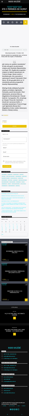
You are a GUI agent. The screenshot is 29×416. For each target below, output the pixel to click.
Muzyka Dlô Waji (23, 180)
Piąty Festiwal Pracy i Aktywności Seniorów (15, 314)
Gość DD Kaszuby (10, 176)
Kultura (10, 180)
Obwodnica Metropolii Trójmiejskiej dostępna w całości (12, 195)
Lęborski (15, 180)
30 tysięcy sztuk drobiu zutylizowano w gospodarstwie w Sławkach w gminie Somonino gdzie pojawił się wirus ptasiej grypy (13, 204)
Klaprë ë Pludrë (5, 178)
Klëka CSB (20, 178)
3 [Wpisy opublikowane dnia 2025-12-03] (9, 224)
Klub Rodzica (14, 178)
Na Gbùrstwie (5, 181)
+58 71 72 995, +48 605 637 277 (10, 365)
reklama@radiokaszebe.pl (9, 367)
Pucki (23, 181)
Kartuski (24, 176)
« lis (2, 234)
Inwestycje (4, 264)
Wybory (19, 7)
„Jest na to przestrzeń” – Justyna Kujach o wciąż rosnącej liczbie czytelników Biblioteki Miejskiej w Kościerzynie (13, 208)
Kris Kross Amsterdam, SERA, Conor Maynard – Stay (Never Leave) (15, 330)
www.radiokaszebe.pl (8, 377)
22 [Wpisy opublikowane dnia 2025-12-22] (2, 229)
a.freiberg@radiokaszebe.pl (10, 381)
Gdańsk (21, 174)
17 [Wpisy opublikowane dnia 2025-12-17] (9, 228)
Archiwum (14, 126)
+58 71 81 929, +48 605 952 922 (10, 354)
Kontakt (23, 406)
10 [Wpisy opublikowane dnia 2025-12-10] (9, 226)
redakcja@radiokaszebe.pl (9, 356)
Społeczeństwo (15, 183)
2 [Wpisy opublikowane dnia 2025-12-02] (5, 224)
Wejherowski (12, 185)
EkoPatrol (16, 174)
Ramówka (4, 406)
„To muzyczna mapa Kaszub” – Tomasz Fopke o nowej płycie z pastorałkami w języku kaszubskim (13, 211)
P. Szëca (12, 14)
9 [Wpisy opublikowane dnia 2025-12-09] (5, 226)
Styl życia (23, 183)
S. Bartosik (4, 299)
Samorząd (4, 183)
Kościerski (4, 180)
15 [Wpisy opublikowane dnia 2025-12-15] (2, 228)
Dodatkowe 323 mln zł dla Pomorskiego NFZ (10, 201)
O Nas (19, 406)
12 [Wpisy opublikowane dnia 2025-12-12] (17, 226)
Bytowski (4, 174)
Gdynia (3, 176)
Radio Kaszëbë (15, 1)
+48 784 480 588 (7, 379)
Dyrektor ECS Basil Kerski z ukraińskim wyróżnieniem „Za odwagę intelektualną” (13, 198)
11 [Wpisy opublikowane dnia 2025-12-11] (13, 226)
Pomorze (6, 115)
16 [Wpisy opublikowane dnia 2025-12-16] (5, 228)
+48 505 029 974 (7, 390)
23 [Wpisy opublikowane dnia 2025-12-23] (5, 229)
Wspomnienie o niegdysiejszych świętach (9, 193)
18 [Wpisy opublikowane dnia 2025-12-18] (13, 228)
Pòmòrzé (15, 7)
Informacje (18, 176)
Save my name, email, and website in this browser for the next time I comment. (15, 161)
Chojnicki (10, 174)
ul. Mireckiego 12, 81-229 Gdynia (10, 358)
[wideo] (17, 185)
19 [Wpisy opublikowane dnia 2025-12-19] (17, 228)
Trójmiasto (4, 185)
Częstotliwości (12, 406)
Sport (9, 183)
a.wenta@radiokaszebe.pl (9, 392)
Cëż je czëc (9, 7)
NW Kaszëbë (12, 181)
